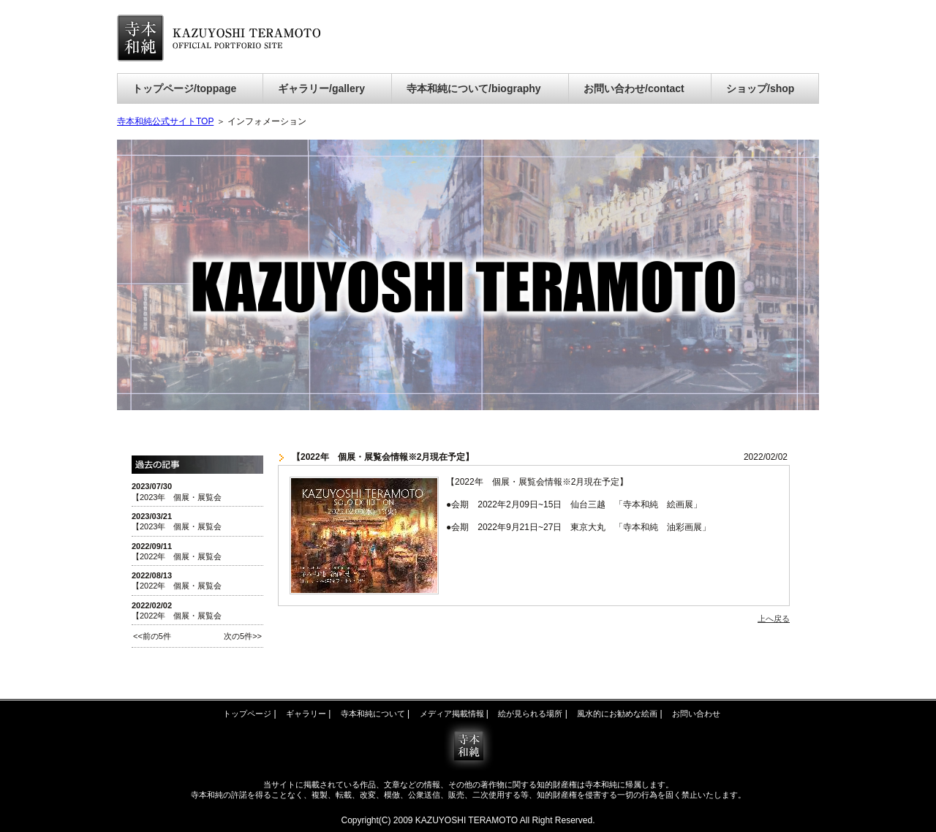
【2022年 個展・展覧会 (177, 556)
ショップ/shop (760, 88)
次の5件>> (243, 636)
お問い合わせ (696, 713)
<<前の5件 (152, 636)
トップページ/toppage (184, 88)
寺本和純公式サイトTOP (165, 121)
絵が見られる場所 (530, 713)
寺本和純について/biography (474, 88)
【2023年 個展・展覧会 (177, 497)
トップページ (247, 713)
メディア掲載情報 (452, 713)
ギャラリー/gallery (321, 88)
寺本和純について (373, 713)
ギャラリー (306, 713)
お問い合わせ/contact (634, 88)
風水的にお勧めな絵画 (617, 713)
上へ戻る (774, 618)
